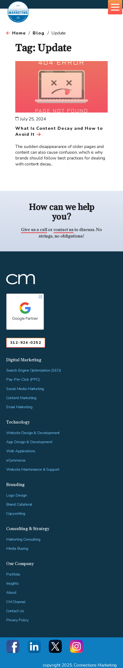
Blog (38, 33)
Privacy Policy (17, 620)
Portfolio (13, 574)
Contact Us (15, 611)
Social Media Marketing (25, 388)
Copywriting (15, 513)
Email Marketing (19, 407)
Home (19, 33)
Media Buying (17, 548)
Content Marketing (21, 398)
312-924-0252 (25, 342)
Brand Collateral (19, 504)
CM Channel (16, 602)
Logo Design (16, 495)
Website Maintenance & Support (32, 469)
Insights (12, 583)
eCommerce (16, 460)
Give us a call (34, 229)
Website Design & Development (33, 433)
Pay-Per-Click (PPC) (23, 379)
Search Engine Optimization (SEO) (33, 370)
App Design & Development (29, 442)
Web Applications (20, 451)
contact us (63, 229)
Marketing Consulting (23, 539)
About (11, 592)
